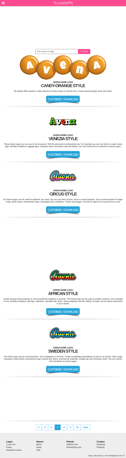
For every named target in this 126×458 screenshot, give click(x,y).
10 (77, 427)
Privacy (90, 456)
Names (39, 441)
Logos (9, 441)
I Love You (10, 444)
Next (86, 427)
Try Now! (84, 51)
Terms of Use (98, 456)
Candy (9, 447)
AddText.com (72, 444)
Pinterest (100, 447)
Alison (39, 444)
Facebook (101, 444)
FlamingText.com (73, 447)
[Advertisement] (63, 27)
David (38, 447)
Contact (100, 441)
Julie (38, 450)
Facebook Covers (14, 450)
